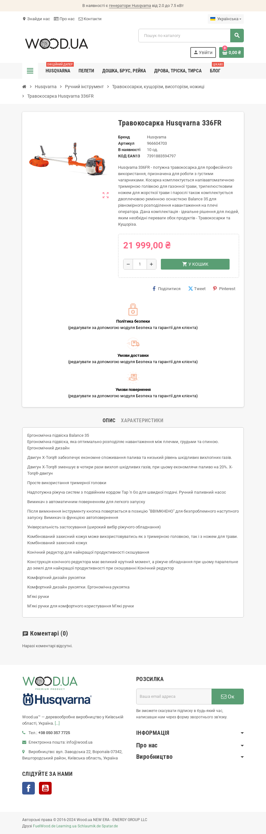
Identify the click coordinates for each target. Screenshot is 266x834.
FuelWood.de (44, 826)
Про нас (64, 18)
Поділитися (166, 288)
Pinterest (224, 288)
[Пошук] (191, 35)
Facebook (28, 788)
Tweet (197, 288)
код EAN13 (129, 156)
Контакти (90, 18)
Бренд (124, 137)
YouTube (45, 788)
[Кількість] (140, 264)
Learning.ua (66, 826)
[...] (57, 723)
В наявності (129, 149)
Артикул (126, 143)
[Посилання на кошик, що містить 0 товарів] (231, 52)
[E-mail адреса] (174, 696)
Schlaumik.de (89, 826)
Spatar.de (110, 826)
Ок (227, 696)
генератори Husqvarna (130, 5)
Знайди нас (36, 18)
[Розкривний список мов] (226, 19)
